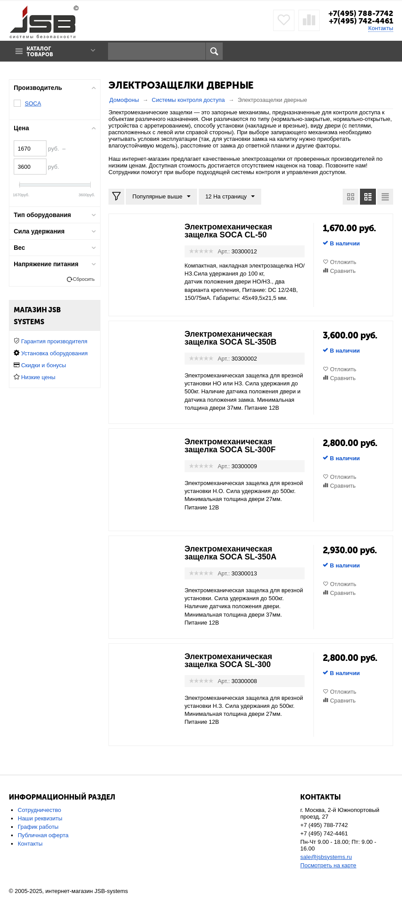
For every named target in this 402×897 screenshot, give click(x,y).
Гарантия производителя (54, 341)
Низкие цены (38, 377)
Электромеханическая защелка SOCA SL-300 (228, 660)
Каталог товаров (40, 52)
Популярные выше (161, 196)
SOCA (33, 103)
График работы (38, 826)
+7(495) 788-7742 (361, 13)
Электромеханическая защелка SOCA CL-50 (228, 230)
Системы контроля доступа (188, 100)
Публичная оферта (43, 835)
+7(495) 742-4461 (361, 20)
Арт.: (224, 251)
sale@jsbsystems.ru (326, 857)
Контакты (380, 28)
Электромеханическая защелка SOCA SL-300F (230, 445)
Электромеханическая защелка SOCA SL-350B (231, 338)
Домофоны (124, 100)
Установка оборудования (54, 353)
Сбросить (84, 279)
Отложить (343, 262)
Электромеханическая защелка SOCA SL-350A (231, 552)
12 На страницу (230, 196)
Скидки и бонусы (43, 365)
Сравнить (343, 271)
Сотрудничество (39, 810)
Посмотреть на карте (328, 865)
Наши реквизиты (40, 818)
